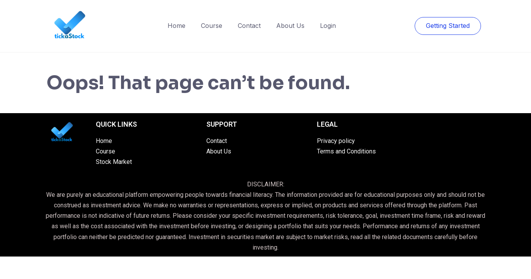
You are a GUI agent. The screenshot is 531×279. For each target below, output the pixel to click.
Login (328, 25)
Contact (249, 25)
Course (211, 25)
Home (176, 25)
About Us (290, 25)
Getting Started (448, 25)
